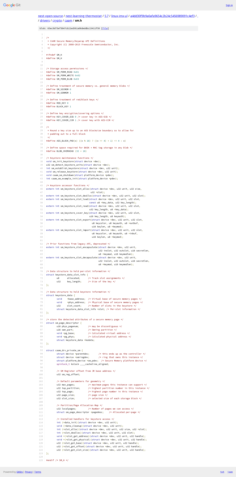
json (230, 471)
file (105, 28)
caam (68, 20)
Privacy (28, 471)
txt (222, 471)
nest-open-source (50, 16)
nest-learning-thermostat (84, 16)
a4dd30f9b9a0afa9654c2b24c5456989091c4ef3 (162, 16)
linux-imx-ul (119, 16)
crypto (57, 20)
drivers (45, 20)
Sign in (229, 5)
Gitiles (19, 471)
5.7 (106, 16)
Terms (37, 471)
